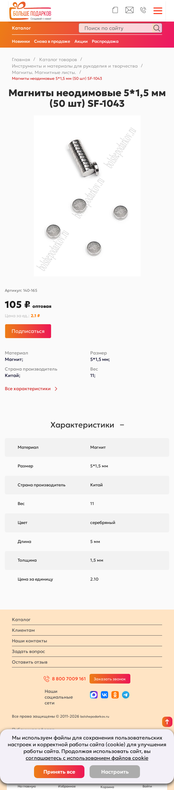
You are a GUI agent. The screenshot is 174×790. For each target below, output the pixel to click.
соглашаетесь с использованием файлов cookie (87, 758)
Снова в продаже (52, 41)
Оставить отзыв (30, 662)
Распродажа (105, 41)
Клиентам (23, 630)
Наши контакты (29, 641)
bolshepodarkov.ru (94, 716)
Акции (81, 41)
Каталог (21, 28)
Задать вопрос (28, 651)
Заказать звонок (110, 678)
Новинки (21, 41)
